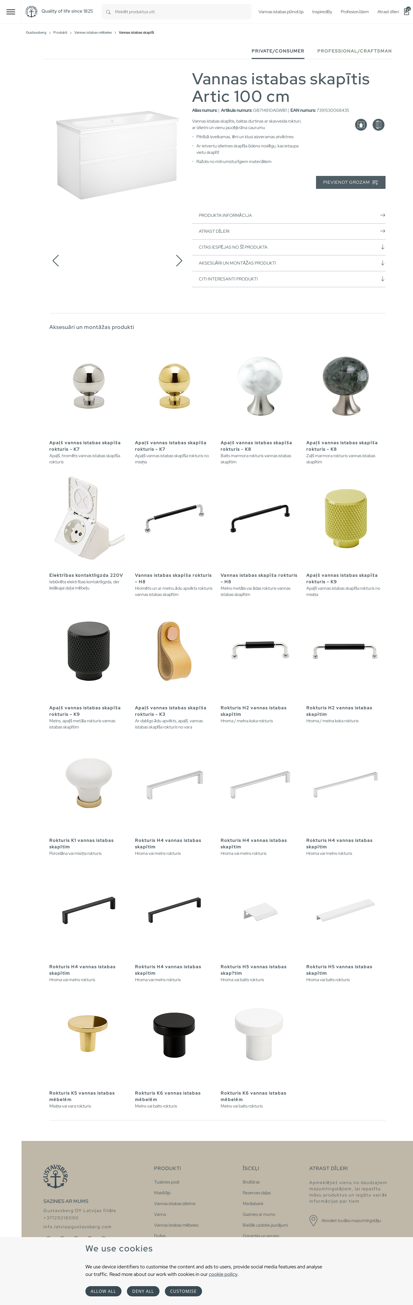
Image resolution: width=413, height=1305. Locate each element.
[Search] (108, 11)
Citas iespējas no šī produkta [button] (292, 247)
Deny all (143, 1291)
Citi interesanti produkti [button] (292, 279)
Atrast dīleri (292, 231)
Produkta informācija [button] (292, 215)
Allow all (103, 1291)
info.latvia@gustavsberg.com (77, 1227)
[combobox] (183, 11)
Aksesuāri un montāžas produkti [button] (292, 263)
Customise (183, 1291)
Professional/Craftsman (354, 51)
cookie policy (223, 1274)
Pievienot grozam (350, 182)
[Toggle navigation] (11, 11)
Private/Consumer (278, 51)
